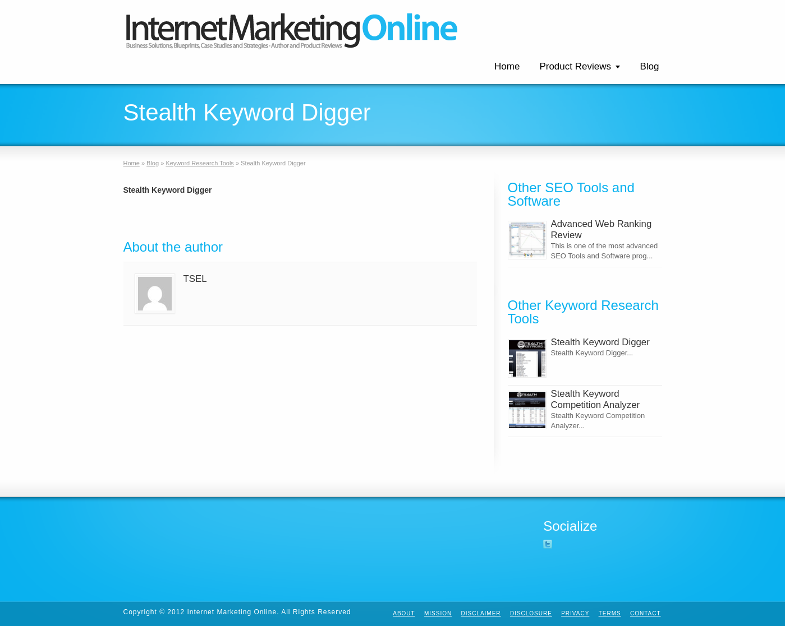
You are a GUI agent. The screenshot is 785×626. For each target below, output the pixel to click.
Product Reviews (575, 66)
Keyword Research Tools (199, 163)
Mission (438, 613)
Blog (649, 66)
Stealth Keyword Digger (600, 342)
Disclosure (531, 613)
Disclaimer (481, 613)
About (404, 613)
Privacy (575, 613)
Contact (645, 613)
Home (507, 66)
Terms (610, 613)
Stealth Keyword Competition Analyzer (595, 399)
